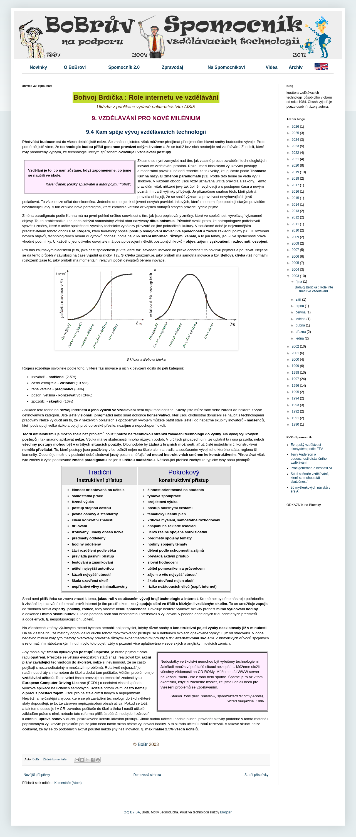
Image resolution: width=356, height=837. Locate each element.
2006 (296, 256)
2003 (296, 276)
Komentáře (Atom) (67, 783)
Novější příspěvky (37, 775)
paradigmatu (190, 176)
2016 (296, 191)
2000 (296, 359)
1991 (296, 418)
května (301, 319)
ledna (300, 338)
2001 (296, 353)
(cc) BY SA (132, 812)
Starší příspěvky (256, 775)
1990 (296, 424)
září (299, 299)
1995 (296, 392)
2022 (296, 153)
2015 (296, 198)
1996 (296, 386)
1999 (296, 366)
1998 (296, 372)
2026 (296, 127)
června (301, 312)
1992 (296, 411)
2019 (296, 172)
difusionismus (162, 221)
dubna (301, 325)
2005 (296, 263)
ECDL (93, 683)
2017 (296, 185)
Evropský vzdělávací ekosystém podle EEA (307, 447)
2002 (296, 346)
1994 (296, 398)
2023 (296, 146)
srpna (300, 306)
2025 (296, 133)
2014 (296, 205)
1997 (296, 379)
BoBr (143, 744)
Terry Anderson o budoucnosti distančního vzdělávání (309, 458)
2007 (296, 250)
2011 (296, 224)
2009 (296, 237)
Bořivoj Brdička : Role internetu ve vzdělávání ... (314, 289)
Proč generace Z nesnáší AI (311, 468)
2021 (296, 159)
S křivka (128, 255)
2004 (296, 270)
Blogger (225, 812)
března (301, 332)
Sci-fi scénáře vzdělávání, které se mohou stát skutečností (310, 478)
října (299, 281)
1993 (296, 405)
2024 (296, 140)
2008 (296, 243)
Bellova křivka (233, 255)
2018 (296, 178)
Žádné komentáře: (55, 759)
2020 (296, 165)
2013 (296, 211)
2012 (296, 217)
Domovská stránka (147, 775)
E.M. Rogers (79, 231)
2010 (296, 230)
